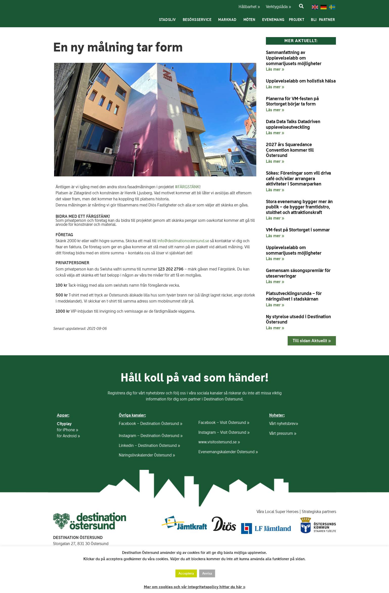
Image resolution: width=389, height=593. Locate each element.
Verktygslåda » (275, 6)
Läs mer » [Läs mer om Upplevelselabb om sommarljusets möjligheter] (275, 258)
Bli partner (324, 19)
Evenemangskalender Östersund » (228, 451)
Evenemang (273, 19)
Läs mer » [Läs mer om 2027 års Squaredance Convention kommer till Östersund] (275, 161)
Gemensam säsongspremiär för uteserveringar (298, 273)
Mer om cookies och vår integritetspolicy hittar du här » (194, 586)
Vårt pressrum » (282, 433)
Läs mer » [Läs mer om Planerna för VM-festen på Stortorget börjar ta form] (275, 109)
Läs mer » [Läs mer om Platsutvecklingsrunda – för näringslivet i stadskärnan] (275, 304)
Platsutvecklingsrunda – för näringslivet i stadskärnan (294, 296)
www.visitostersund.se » (219, 441)
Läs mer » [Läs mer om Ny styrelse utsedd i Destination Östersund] (275, 327)
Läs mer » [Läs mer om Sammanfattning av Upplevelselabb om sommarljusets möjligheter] (275, 69)
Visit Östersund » (234, 422)
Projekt (298, 19)
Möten (250, 19)
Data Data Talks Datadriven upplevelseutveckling (293, 124)
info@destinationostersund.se (183, 240)
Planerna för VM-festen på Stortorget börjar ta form (292, 101)
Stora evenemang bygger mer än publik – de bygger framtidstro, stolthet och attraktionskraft (299, 207)
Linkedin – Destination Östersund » (149, 445)
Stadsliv (168, 19)
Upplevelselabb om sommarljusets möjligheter (294, 250)
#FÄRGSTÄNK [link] (187, 186)
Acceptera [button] (186, 573)
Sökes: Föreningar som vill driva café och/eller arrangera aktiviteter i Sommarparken (298, 178)
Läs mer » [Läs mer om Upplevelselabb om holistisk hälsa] (275, 86)
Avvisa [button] (207, 573)
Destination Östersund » (161, 423)
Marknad (228, 19)
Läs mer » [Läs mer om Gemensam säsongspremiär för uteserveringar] (275, 281)
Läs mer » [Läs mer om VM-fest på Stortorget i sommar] (275, 235)
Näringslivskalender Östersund (145, 454)
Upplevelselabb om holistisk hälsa (301, 81)
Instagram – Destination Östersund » (150, 435)
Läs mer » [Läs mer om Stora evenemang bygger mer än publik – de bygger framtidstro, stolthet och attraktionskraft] (275, 218)
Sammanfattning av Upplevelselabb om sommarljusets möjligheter (294, 57)
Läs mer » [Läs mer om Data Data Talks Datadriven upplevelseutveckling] (275, 132)
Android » (71, 435)
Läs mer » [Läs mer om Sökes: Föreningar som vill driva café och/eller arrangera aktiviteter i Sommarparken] (275, 189)
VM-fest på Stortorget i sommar (298, 230)
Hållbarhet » (249, 6)
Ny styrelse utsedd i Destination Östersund (298, 319)
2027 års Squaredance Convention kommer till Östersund (290, 150)
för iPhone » (67, 429)
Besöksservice (198, 19)
